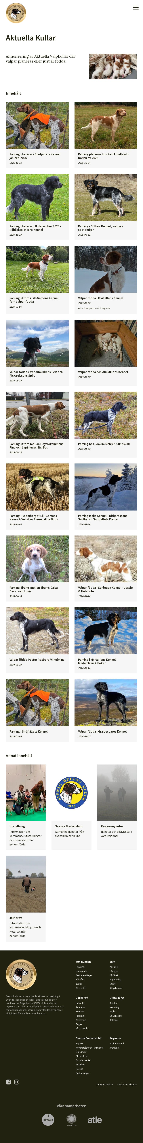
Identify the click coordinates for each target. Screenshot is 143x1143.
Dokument (81, 1051)
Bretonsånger (82, 1073)
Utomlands (81, 971)
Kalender (80, 1003)
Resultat (80, 1011)
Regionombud (117, 1043)
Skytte (112, 983)
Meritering (81, 1019)
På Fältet (114, 975)
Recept (79, 1068)
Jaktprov (82, 998)
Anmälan (80, 1007)
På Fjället (114, 966)
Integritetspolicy (105, 1084)
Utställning (117, 998)
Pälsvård (80, 979)
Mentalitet (81, 988)
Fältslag (80, 1015)
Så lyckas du (116, 988)
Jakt (112, 961)
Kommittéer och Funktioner (89, 1047)
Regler (79, 1024)
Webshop (80, 1064)
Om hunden (83, 961)
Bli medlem (81, 1056)
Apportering (115, 979)
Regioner (115, 1038)
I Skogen (114, 971)
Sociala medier (83, 1060)
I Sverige (80, 966)
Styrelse (79, 1043)
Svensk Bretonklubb (89, 1038)
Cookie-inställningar (127, 1084)
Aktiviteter (114, 1047)
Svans (79, 983)
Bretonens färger (84, 975)
